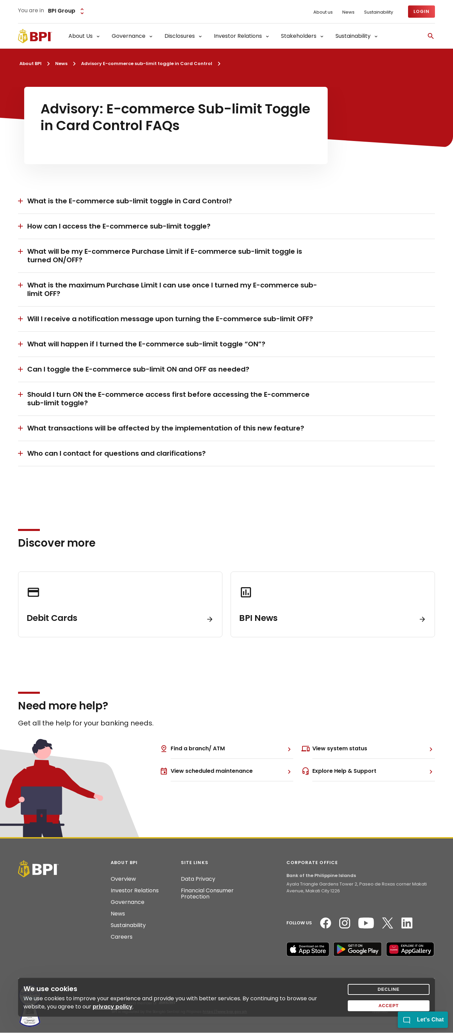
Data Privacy (198, 879)
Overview (123, 879)
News (348, 12)
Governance (127, 902)
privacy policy (112, 1007)
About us (323, 12)
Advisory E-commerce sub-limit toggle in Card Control (146, 63)
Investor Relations (135, 891)
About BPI (30, 63)
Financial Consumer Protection (207, 894)
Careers (121, 937)
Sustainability (378, 12)
